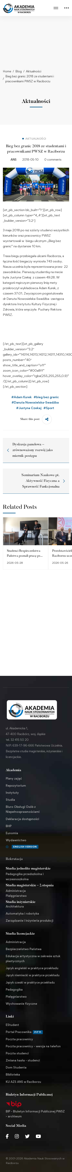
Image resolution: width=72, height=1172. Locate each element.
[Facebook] (7, 1136)
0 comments (52, 159)
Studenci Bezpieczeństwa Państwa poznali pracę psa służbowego (24, 555)
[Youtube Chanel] (38, 1136)
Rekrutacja (14, 859)
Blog (18, 71)
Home (7, 71)
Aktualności (33, 71)
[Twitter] (27, 1136)
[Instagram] (16, 1136)
